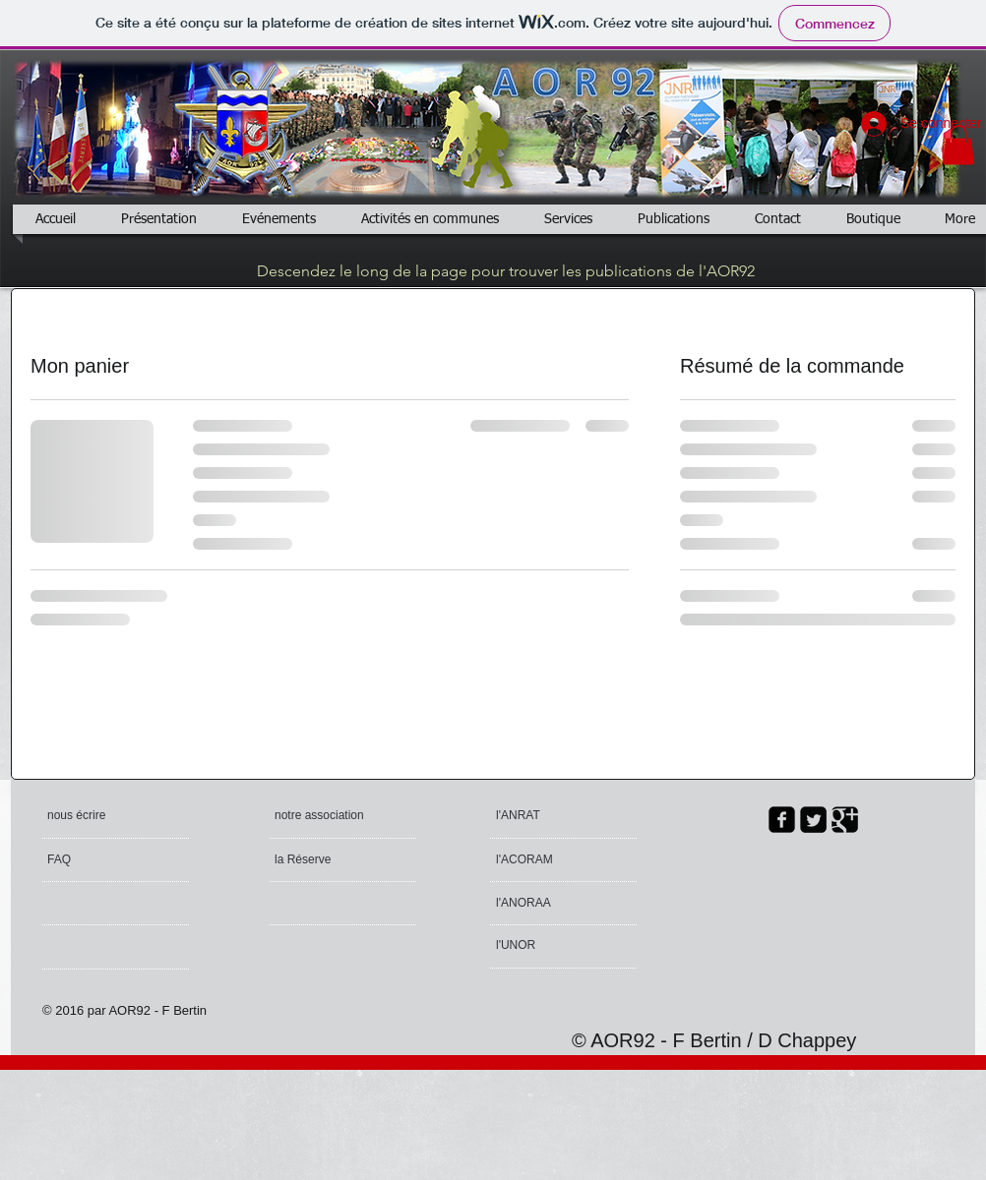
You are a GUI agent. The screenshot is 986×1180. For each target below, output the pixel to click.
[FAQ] (103, 860)
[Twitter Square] (813, 819)
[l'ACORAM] (571, 860)
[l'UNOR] (550, 946)
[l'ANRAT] (544, 816)
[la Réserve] (331, 860)
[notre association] (322, 816)
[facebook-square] (782, 819)
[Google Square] (845, 819)
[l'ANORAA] (549, 903)
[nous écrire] (122, 816)
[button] (958, 145)
